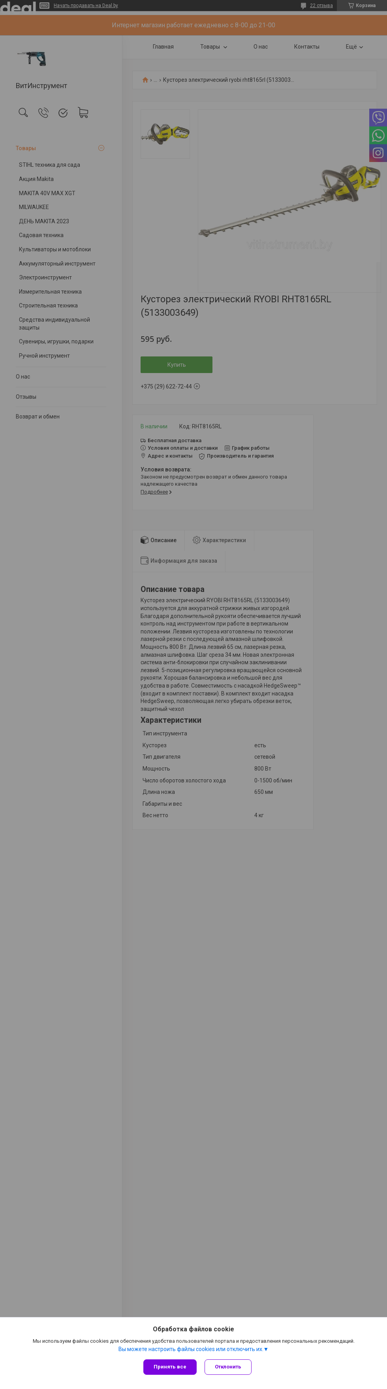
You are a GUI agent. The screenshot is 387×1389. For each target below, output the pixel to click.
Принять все (170, 1367)
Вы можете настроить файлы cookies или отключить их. (190, 1349)
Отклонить (228, 1367)
